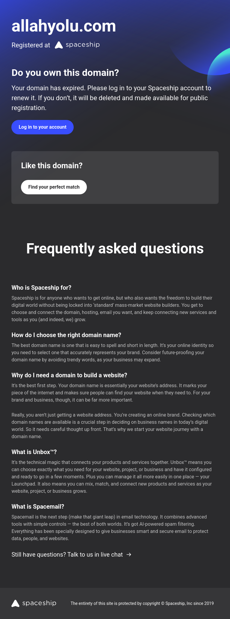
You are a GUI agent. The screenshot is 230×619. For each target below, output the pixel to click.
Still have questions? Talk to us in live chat (71, 554)
